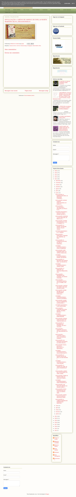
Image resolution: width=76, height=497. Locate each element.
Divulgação (29, 45)
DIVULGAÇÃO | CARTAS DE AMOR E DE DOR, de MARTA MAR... (61, 287)
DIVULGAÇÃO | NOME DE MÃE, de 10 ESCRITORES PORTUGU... (61, 292)
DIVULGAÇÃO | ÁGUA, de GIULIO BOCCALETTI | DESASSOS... (61, 346)
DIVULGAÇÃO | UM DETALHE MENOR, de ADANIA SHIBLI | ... (61, 386)
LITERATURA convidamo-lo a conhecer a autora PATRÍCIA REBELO (65, 108)
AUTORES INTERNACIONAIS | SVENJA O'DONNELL (61, 297)
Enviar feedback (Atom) (29, 95)
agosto (57, 188)
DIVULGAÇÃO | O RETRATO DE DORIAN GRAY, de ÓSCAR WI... (62, 261)
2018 (56, 422)
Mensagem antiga (43, 90)
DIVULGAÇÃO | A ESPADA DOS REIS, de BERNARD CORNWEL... (62, 196)
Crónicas (15, 12)
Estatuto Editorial (16, 9)
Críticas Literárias (36, 9)
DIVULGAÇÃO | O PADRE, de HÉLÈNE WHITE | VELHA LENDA (61, 227)
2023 (56, 176)
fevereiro (58, 411)
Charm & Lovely (56, 438)
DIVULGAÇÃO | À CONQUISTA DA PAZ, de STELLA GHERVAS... (61, 242)
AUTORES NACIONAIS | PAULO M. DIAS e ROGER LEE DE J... (61, 213)
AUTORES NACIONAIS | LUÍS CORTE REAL (61, 305)
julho (57, 190)
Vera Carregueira (57, 455)
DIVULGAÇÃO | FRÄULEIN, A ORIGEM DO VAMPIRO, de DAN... (61, 236)
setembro (58, 186)
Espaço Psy (7, 12)
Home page (7, 9)
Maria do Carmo (56, 445)
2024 (56, 174)
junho (57, 192)
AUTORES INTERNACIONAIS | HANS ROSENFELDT (61, 381)
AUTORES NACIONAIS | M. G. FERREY (61, 231)
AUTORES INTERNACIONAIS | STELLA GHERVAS (61, 247)
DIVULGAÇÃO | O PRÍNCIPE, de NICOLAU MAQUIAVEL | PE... (62, 270)
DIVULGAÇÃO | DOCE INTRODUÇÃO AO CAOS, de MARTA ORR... (61, 391)
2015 (56, 428)
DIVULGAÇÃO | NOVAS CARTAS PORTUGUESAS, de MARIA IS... (61, 202)
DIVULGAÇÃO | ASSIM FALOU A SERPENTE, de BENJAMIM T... (61, 302)
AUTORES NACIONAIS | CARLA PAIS (65, 117)
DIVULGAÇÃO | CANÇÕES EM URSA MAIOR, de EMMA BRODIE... (61, 310)
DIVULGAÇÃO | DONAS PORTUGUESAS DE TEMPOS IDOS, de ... (61, 320)
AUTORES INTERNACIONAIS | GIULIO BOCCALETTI (61, 352)
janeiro (57, 413)
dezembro (58, 180)
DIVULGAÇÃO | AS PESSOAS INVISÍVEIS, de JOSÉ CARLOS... (62, 341)
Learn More (67, 3)
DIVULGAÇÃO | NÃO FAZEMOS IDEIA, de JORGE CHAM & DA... (61, 251)
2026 (56, 170)
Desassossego (23, 45)
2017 (56, 424)
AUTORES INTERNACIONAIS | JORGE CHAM (61, 265)
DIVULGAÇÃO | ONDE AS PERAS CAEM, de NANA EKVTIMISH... (62, 377)
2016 (56, 426)
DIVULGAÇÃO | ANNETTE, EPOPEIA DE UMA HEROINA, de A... (61, 330)
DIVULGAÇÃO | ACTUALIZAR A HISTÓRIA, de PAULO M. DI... (61, 207)
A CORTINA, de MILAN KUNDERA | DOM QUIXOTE (64, 83)
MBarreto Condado (56, 442)
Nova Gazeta (56, 449)
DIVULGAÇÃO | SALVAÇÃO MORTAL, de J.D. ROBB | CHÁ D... (61, 281)
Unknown (56, 452)
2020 (56, 418)
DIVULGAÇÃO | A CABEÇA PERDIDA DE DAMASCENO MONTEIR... (62, 401)
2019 (56, 420)
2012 (56, 430)
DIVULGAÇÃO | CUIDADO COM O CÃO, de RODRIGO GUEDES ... (61, 336)
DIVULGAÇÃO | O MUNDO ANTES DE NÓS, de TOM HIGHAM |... (62, 356)
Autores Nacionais (67, 9)
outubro (58, 184)
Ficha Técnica (26, 9)
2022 (56, 178)
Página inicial (28, 90)
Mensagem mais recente (11, 90)
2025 (56, 172)
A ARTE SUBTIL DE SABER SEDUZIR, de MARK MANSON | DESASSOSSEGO (64, 128)
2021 (56, 416)
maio (57, 405)
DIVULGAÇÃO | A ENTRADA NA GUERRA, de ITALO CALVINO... (61, 324)
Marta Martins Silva (37, 45)
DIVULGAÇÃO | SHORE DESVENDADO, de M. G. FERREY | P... (61, 222)
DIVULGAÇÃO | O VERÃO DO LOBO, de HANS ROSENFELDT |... (61, 367)
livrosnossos (57, 459)
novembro (58, 182)
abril (57, 407)
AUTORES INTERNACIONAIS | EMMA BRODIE (61, 315)
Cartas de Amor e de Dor (14, 45)
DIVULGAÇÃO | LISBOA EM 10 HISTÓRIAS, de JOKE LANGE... (61, 372)
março (57, 409)
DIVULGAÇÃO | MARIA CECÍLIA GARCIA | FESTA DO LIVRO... (61, 396)
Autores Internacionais (55, 9)
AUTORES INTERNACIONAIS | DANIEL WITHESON (61, 256)
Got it (73, 3)
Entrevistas (45, 9)
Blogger (47, 494)
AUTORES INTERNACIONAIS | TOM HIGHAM (61, 362)
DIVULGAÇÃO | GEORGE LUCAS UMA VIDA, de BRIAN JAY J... (62, 217)
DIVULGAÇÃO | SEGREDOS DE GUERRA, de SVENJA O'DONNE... (61, 276)
